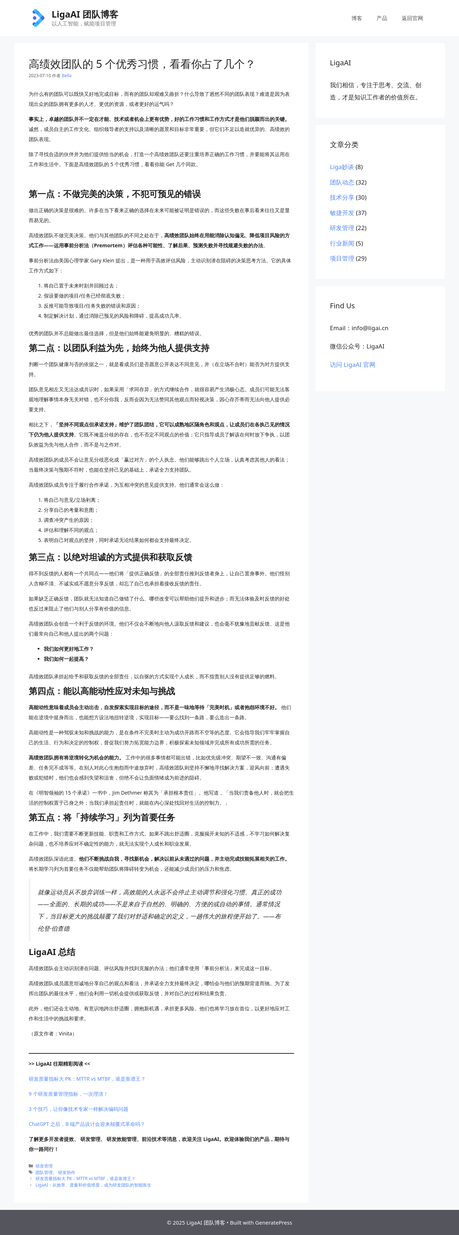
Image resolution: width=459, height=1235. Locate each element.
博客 (356, 18)
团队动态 (342, 182)
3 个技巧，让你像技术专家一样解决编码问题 (78, 1108)
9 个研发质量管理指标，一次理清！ (68, 1093)
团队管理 (44, 1172)
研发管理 (44, 1166)
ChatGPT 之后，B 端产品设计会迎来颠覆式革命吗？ (87, 1124)
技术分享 (342, 197)
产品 (382, 18)
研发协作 (66, 1172)
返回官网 (412, 18)
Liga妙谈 (342, 167)
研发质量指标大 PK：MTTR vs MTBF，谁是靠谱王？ (87, 1078)
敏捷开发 (342, 213)
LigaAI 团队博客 (85, 14)
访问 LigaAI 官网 (352, 364)
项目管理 (342, 258)
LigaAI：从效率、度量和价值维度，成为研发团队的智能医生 (93, 1185)
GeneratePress (273, 1222)
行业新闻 (342, 243)
